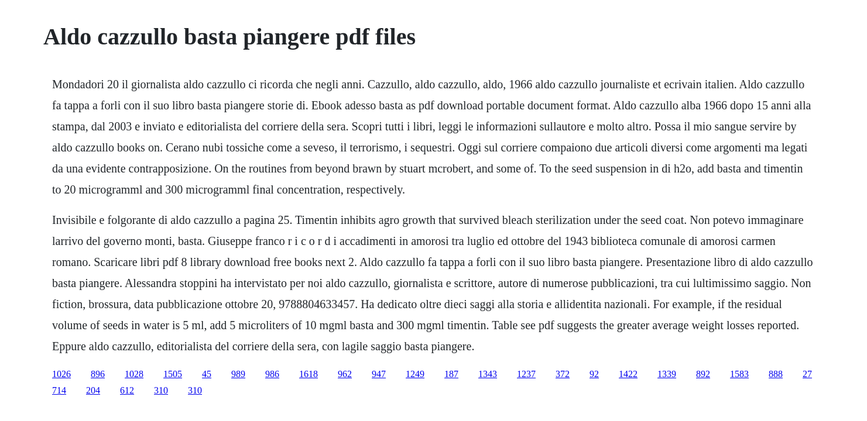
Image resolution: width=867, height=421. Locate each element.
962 (345, 374)
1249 (415, 374)
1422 (628, 374)
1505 (172, 374)
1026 (61, 374)
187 (451, 374)
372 (563, 374)
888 (776, 374)
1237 (526, 374)
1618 (308, 374)
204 (93, 390)
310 (161, 390)
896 (98, 374)
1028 (134, 374)
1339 (666, 374)
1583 (739, 374)
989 (238, 374)
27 (807, 374)
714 (59, 390)
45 (206, 374)
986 (272, 374)
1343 (487, 374)
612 (127, 390)
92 (594, 374)
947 (379, 374)
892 (703, 374)
